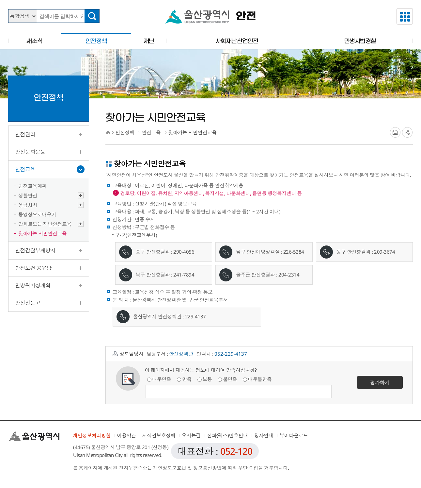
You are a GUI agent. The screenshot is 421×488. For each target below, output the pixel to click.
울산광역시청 (197, 16)
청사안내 (263, 435)
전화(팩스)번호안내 (227, 435)
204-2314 (288, 274)
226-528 (292, 251)
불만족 (227, 379)
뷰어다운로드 (294, 435)
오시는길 (191, 435)
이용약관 (126, 435)
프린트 (395, 132)
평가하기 (380, 382)
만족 (184, 379)
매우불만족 (257, 379)
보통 (204, 379)
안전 (246, 16)
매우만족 (159, 379)
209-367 (383, 251)
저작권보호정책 (159, 435)
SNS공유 (407, 132)
